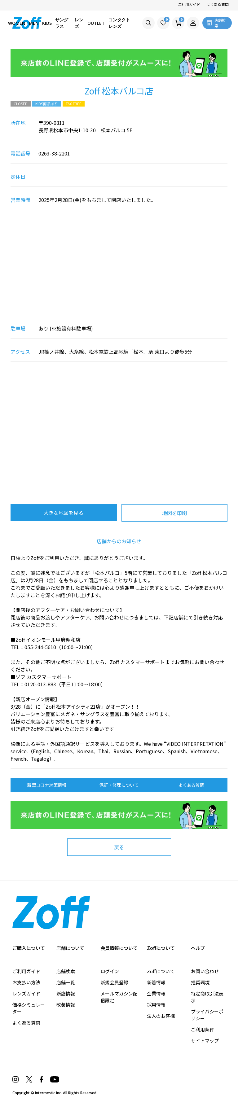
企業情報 (156, 993)
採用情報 (156, 1004)
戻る (119, 847)
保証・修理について (119, 785)
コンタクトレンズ (119, 23)
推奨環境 (200, 982)
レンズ (79, 23)
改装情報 (65, 1004)
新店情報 (65, 993)
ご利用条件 (202, 1029)
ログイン (109, 971)
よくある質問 (217, 4)
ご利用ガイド (189, 4)
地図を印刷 (174, 513)
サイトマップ (205, 1040)
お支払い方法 (26, 982)
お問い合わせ (205, 971)
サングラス (61, 23)
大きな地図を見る (63, 512)
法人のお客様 (161, 1015)
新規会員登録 (114, 982)
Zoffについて (160, 971)
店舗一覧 (65, 982)
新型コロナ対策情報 (46, 785)
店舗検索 (65, 971)
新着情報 (156, 982)
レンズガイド (26, 993)
